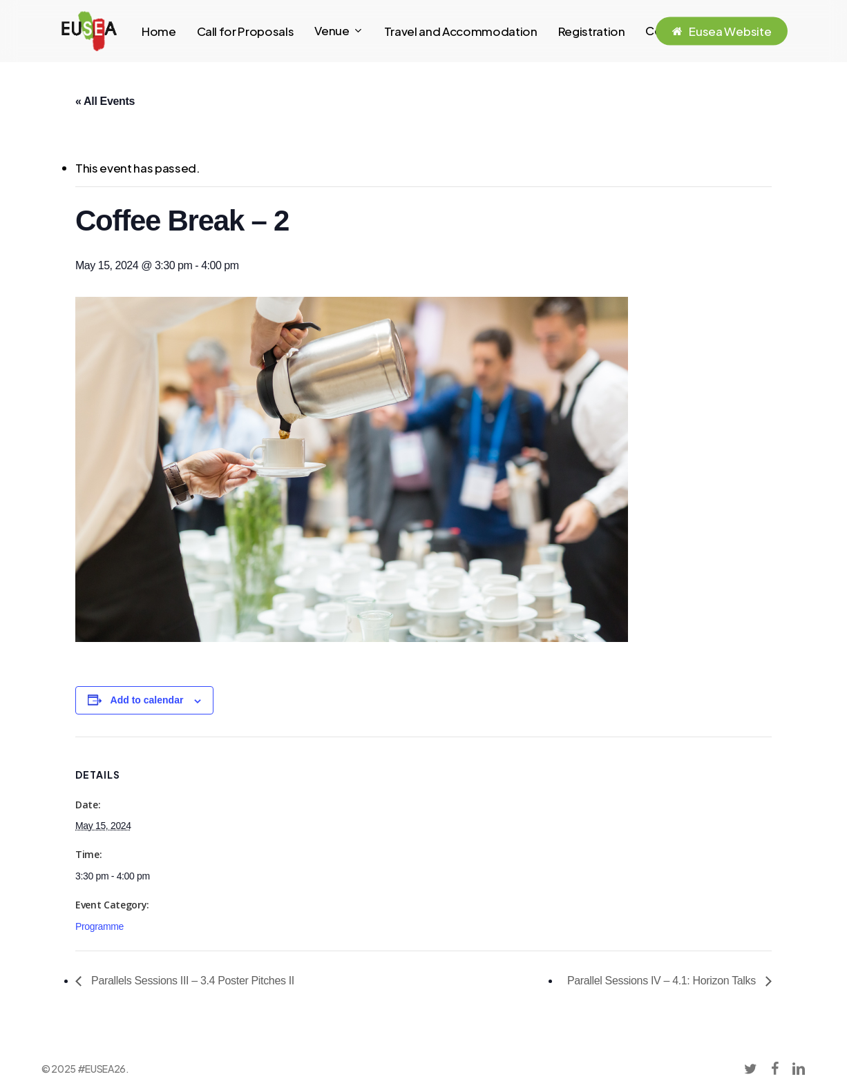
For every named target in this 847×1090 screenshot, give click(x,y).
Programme (99, 926)
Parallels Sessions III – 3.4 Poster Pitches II (191, 980)
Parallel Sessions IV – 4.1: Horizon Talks (663, 980)
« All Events (105, 101)
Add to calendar (147, 699)
